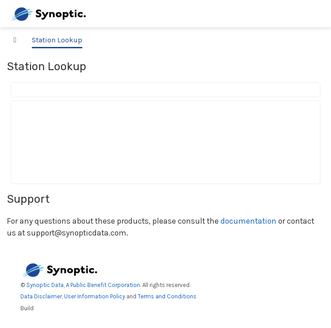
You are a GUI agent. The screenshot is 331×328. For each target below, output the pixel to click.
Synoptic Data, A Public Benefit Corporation (83, 285)
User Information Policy (94, 296)
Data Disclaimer (41, 296)
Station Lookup (57, 40)
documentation (248, 221)
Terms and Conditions (167, 296)
